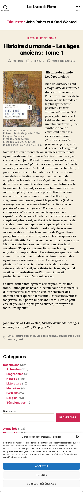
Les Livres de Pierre (41, 6)
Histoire (33, 38)
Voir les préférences (41, 483)
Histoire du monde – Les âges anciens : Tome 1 (41, 49)
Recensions (48, 38)
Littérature (13, 383)
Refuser (41, 474)
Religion (12, 397)
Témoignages (16, 402)
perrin (21, 339)
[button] (78, 436)
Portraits (12, 393)
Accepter (41, 466)
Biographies (14, 374)
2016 (10, 335)
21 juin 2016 (37, 60)
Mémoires (13, 388)
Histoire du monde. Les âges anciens (35, 335)
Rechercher (9, 411)
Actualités (13, 369)
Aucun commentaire (63, 60)
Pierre (20, 60)
